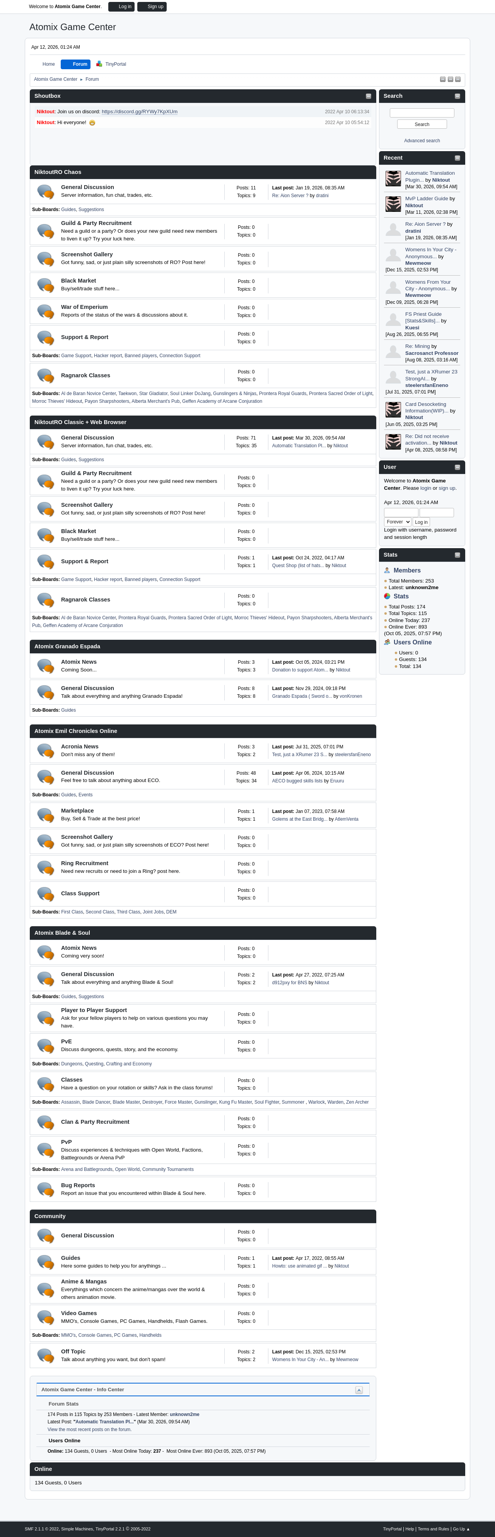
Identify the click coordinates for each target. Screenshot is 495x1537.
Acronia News (80, 746)
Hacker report (108, 355)
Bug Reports (78, 1185)
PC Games (125, 1335)
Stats (391, 555)
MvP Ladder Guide (426, 198)
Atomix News (79, 662)
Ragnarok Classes (85, 375)
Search (393, 96)
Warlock (316, 1102)
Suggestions (91, 209)
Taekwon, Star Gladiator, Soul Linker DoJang (164, 393)
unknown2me (185, 1414)
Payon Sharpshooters (107, 401)
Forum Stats (60, 1404)
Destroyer (152, 1102)
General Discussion (87, 187)
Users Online (413, 642)
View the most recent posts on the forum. (90, 1429)
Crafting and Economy (129, 1064)
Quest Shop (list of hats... (298, 565)
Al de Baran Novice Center (88, 393)
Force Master (178, 1102)
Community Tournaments (168, 1169)
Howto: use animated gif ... (299, 1266)
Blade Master (126, 1102)
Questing (94, 1064)
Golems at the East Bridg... (300, 819)
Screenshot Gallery (87, 254)
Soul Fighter (266, 1102)
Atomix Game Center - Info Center (82, 1389)
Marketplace (77, 811)
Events (86, 794)
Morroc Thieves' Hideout (57, 401)
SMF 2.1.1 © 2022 (42, 1529)
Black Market (78, 281)
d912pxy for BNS (289, 982)
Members (407, 570)
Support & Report (84, 337)
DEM (171, 912)
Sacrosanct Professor (432, 353)
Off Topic (73, 1351)
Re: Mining (417, 346)
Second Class (100, 912)
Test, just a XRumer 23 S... (300, 754)
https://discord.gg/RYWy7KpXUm (140, 111)
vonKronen (351, 696)
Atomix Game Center (72, 27)
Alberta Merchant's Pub (155, 401)
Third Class (128, 912)
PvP (66, 1142)
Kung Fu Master (235, 1102)
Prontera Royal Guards (283, 393)
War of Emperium (84, 307)
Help (410, 1529)
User (390, 467)
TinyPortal (392, 1529)
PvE (66, 1041)
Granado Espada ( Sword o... (302, 696)
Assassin (70, 1102)
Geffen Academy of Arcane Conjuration (222, 401)
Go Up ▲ (461, 1529)
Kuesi (412, 328)
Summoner (294, 1102)
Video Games (79, 1313)
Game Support (76, 355)
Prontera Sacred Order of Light (340, 393)
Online (43, 1469)
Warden (336, 1102)
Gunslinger (206, 1102)
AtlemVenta (346, 819)
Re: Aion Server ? (425, 224)
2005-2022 (141, 1529)
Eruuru (337, 781)
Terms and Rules (433, 1529)
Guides (68, 209)
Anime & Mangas (84, 1281)
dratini (413, 231)
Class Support (80, 893)
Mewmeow (418, 263)
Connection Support (179, 355)
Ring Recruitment (84, 863)
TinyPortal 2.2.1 (110, 1529)
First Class (72, 912)
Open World (127, 1169)
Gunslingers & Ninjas (234, 393)
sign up (447, 488)
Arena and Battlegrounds (87, 1169)
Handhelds (150, 1335)
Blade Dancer (96, 1102)
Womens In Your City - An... (300, 1359)
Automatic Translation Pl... (299, 445)
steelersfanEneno (426, 385)
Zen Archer (357, 1102)
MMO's (68, 1335)
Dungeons (71, 1064)
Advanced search (422, 140)
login (425, 488)
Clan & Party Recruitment (95, 1122)
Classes (71, 1080)
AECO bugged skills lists (297, 781)
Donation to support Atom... (300, 670)
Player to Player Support (94, 1010)
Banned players (141, 355)
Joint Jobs (153, 912)
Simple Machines (77, 1529)
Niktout (441, 180)
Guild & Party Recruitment (96, 223)
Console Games (95, 1335)
